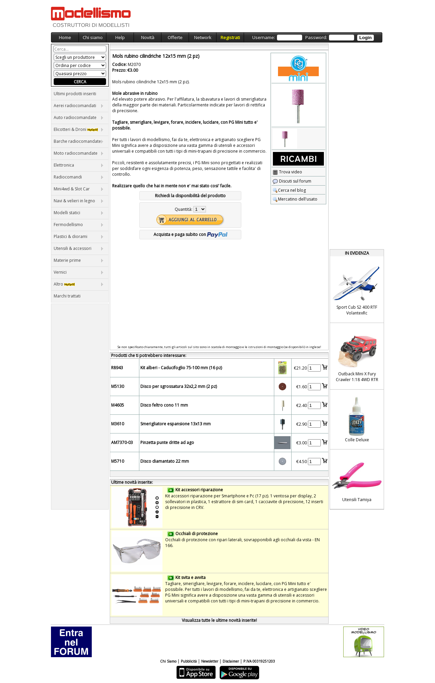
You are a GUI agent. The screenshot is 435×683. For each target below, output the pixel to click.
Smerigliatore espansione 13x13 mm (175, 424)
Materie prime (78, 260)
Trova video (287, 172)
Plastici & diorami (78, 236)
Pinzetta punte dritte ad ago (167, 442)
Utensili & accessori (78, 248)
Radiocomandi (78, 177)
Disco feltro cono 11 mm (164, 405)
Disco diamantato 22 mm (164, 461)
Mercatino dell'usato (295, 199)
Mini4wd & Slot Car (78, 189)
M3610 (117, 424)
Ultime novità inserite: (132, 482)
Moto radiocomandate (78, 153)
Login (365, 37)
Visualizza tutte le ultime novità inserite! (219, 620)
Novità (147, 37)
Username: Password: (312, 37)
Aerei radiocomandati (78, 105)
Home (65, 37)
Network (202, 37)
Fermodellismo (78, 224)
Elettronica (78, 165)
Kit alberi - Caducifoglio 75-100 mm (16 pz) (181, 368)
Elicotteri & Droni (78, 129)
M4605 (117, 405)
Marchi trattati (67, 296)
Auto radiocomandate (78, 117)
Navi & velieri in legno (78, 201)
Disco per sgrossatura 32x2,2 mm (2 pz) (178, 386)
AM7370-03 (122, 442)
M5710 (117, 461)
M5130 (117, 386)
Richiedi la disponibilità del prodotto (190, 196)
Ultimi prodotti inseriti (75, 94)
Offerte (175, 37)
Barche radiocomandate (78, 141)
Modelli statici (78, 213)
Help (120, 37)
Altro (78, 284)
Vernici (78, 272)
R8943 (117, 368)
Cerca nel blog (289, 190)
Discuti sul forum (292, 181)
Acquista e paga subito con (190, 234)
